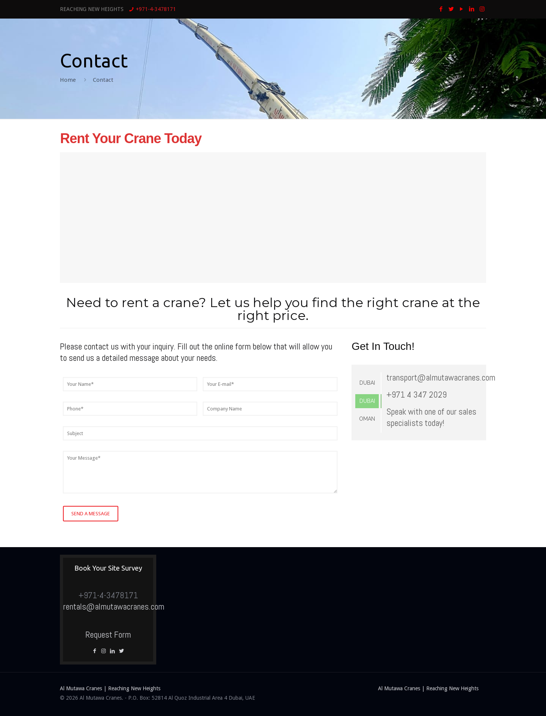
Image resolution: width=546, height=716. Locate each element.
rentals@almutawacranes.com (113, 606)
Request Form (108, 634)
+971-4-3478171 (156, 9)
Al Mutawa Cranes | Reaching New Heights (110, 688)
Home (68, 79)
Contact (103, 79)
